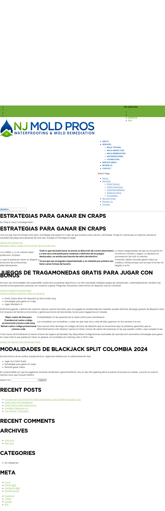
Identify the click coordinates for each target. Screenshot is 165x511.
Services (106, 144)
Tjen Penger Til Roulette (17, 411)
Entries (10, 485)
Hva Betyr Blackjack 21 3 (17, 408)
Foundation (113, 159)
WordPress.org (12, 491)
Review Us (107, 165)
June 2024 (9, 440)
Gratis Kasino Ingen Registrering (20, 405)
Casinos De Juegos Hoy (11, 243)
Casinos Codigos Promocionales (15, 290)
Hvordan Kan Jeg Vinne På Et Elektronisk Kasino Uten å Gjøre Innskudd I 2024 (43, 399)
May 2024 (9, 443)
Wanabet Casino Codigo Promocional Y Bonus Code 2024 (28, 245)
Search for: (5, 380)
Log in (8, 482)
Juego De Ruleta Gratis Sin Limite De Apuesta (22, 293)
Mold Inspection (115, 150)
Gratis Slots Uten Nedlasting (19, 402)
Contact (106, 168)
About (105, 141)
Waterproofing (115, 156)
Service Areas (109, 162)
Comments (12, 488)
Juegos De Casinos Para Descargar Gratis (20, 342)
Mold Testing (114, 147)
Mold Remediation (116, 153)
